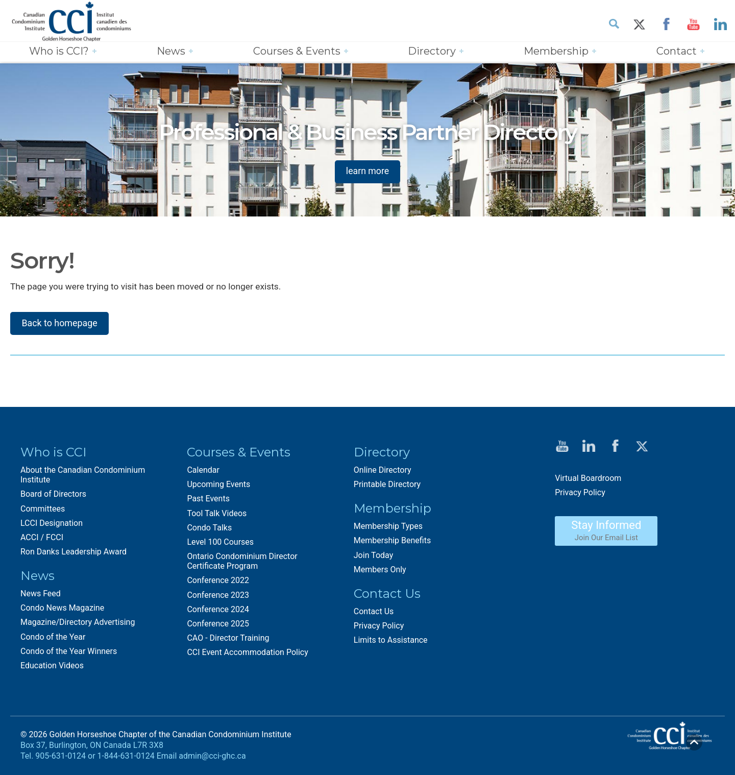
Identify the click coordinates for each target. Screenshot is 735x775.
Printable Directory (387, 486)
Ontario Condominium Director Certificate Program (242, 562)
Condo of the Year (52, 638)
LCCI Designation (51, 524)
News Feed (40, 595)
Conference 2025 (218, 625)
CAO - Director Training (228, 639)
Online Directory (382, 471)
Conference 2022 (218, 582)
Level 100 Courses (220, 543)
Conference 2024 (218, 611)
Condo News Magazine (62, 609)
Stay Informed (606, 532)
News (171, 51)
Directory (432, 51)
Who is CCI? (59, 51)
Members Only (380, 570)
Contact (676, 51)
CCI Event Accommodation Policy (247, 654)
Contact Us (374, 612)
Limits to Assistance (391, 641)
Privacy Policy (379, 627)
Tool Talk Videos (217, 514)
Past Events (208, 500)
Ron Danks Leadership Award (73, 553)
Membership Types (388, 527)
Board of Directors (53, 495)
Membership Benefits (392, 542)
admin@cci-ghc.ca (212, 757)
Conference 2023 (218, 596)
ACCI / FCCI (41, 539)
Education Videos (52, 667)
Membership (556, 51)
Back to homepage (60, 324)
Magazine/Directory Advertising (77, 623)
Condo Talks (209, 529)
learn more (367, 170)
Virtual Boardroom (588, 479)
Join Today (373, 556)
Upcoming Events (218, 486)
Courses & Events (296, 51)
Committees (42, 510)
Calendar (203, 471)
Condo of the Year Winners (68, 653)
